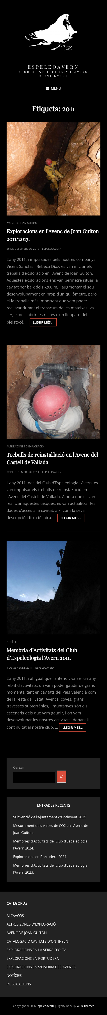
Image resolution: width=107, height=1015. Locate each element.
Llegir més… (45, 323)
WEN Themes (85, 1006)
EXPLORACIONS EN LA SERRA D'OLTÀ (36, 949)
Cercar (18, 767)
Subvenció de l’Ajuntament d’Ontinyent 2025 (49, 817)
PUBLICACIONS (19, 984)
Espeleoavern (53, 67)
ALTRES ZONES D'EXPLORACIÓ (25, 446)
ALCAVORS (15, 915)
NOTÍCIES (12, 642)
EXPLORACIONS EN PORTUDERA (33, 958)
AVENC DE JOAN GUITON (22, 223)
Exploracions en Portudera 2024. (40, 856)
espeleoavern (51, 249)
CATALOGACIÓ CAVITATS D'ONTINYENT (38, 941)
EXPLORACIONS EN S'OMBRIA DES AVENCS (41, 967)
